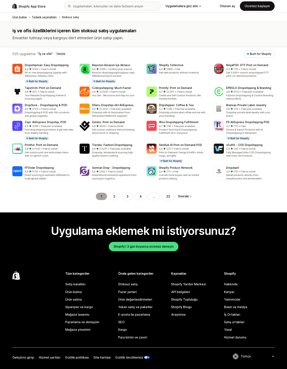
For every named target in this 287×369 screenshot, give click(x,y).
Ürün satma (73, 299)
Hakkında (231, 284)
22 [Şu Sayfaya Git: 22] (168, 196)
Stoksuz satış (128, 284)
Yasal (228, 330)
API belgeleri (180, 292)
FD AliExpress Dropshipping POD (247, 122)
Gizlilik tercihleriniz (129, 357)
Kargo (122, 330)
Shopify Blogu (181, 307)
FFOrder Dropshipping (39, 167)
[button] (42, 74)
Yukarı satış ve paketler (135, 307)
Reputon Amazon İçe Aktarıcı (111, 65)
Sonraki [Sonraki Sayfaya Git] (184, 196)
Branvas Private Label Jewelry (246, 105)
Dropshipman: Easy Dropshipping (47, 65)
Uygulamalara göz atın (183, 6)
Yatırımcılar (232, 299)
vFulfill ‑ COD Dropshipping (244, 145)
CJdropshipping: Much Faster (111, 87)
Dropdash (232, 167)
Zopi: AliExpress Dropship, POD (45, 122)
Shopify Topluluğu (184, 299)
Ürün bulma (73, 292)
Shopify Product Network (176, 167)
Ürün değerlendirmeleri (135, 299)
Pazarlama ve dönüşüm (82, 322)
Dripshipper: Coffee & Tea (176, 105)
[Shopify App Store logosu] (29, 6)
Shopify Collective (171, 65)
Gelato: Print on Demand (108, 122)
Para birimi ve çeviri (132, 337)
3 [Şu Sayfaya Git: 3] (127, 196)
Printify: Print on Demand (175, 87)
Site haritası (102, 357)
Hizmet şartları (49, 357)
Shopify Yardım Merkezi (188, 284)
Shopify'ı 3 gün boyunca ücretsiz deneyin (144, 246)
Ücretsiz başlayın (257, 6)
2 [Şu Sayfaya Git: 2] (114, 196)
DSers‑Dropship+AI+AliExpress (112, 105)
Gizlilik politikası (77, 357)
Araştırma (178, 314)
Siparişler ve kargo (79, 307)
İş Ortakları (232, 314)
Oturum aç (227, 6)
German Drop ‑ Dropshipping (111, 167)
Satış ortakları (234, 322)
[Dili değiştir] (257, 356)
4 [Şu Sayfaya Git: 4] (141, 196)
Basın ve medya (235, 307)
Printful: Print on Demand (41, 145)
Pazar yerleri (127, 292)
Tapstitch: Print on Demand (43, 87)
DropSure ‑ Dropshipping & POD (46, 105)
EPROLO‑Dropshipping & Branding (248, 87)
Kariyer (229, 292)
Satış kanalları (75, 284)
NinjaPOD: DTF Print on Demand (247, 65)
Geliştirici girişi (23, 357)
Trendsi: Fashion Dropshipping (112, 145)
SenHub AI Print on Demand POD (180, 145)
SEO (121, 322)
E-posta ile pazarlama (134, 314)
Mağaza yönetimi (77, 330)
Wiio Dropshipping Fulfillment (179, 122)
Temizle (60, 53)
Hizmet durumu (235, 337)
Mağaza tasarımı (77, 314)
